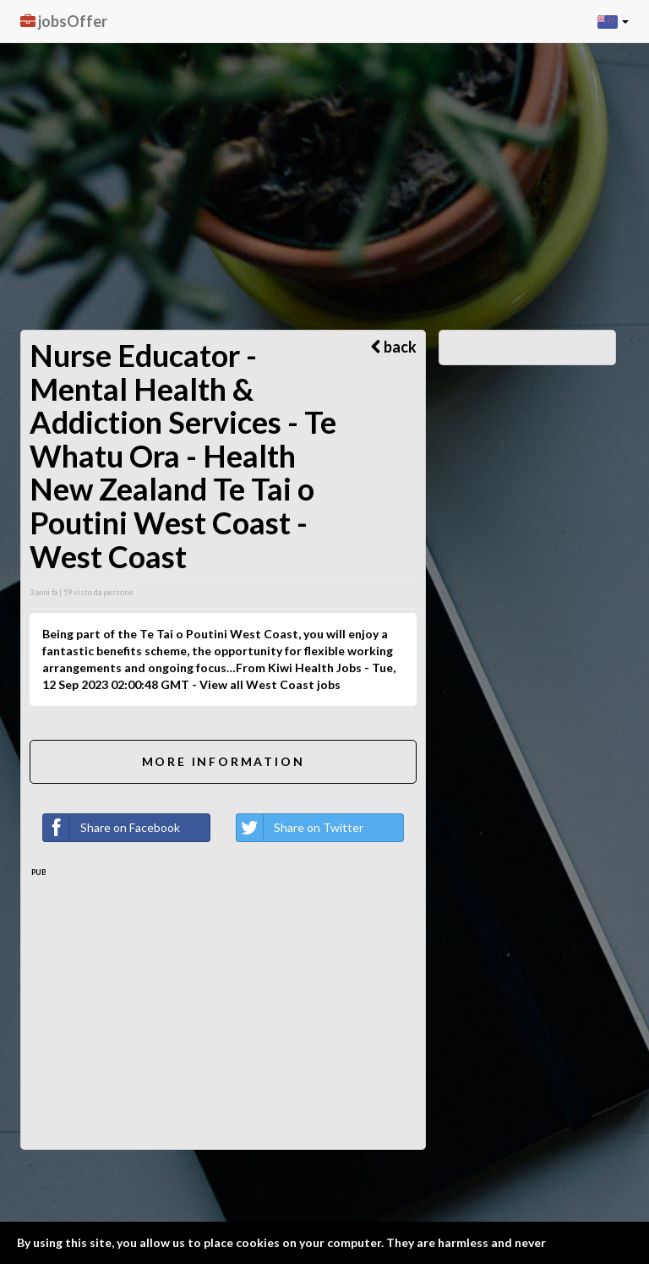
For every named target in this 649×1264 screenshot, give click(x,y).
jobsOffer (63, 21)
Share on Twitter (300, 827)
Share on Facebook (111, 827)
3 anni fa (43, 592)
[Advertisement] (324, 126)
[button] (613, 21)
